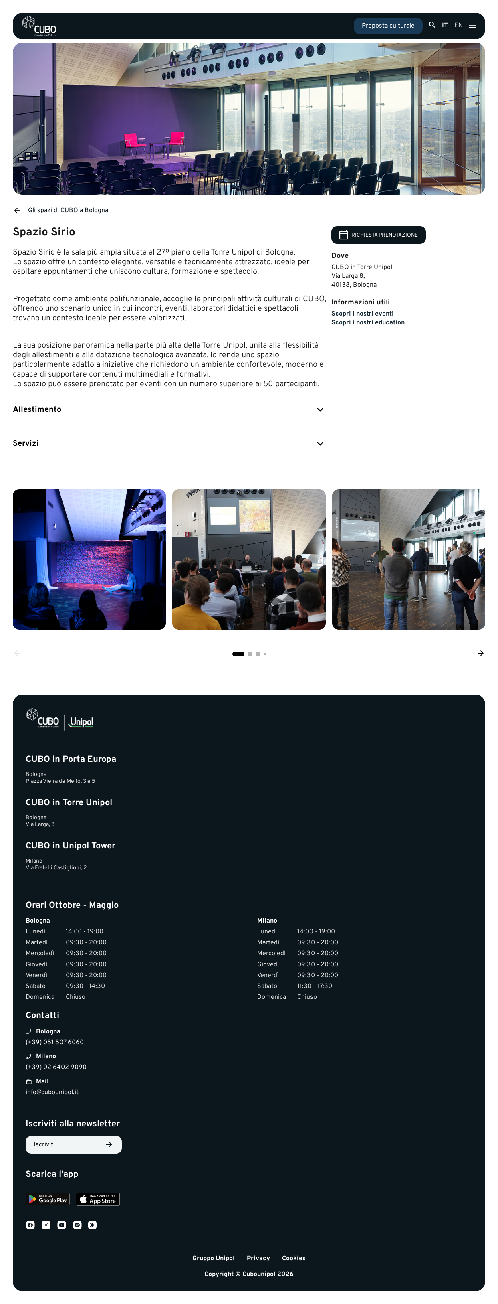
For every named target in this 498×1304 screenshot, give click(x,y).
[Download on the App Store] (98, 1200)
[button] (238, 654)
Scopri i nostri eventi (362, 314)
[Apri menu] (472, 26)
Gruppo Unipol (213, 1259)
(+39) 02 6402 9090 (56, 1067)
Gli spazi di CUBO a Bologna (60, 210)
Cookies (294, 1259)
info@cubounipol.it (52, 1093)
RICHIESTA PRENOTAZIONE (378, 235)
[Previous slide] (17, 654)
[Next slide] (480, 654)
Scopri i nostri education (368, 323)
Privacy (258, 1259)
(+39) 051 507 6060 (55, 1043)
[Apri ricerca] (432, 25)
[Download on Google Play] (48, 1200)
